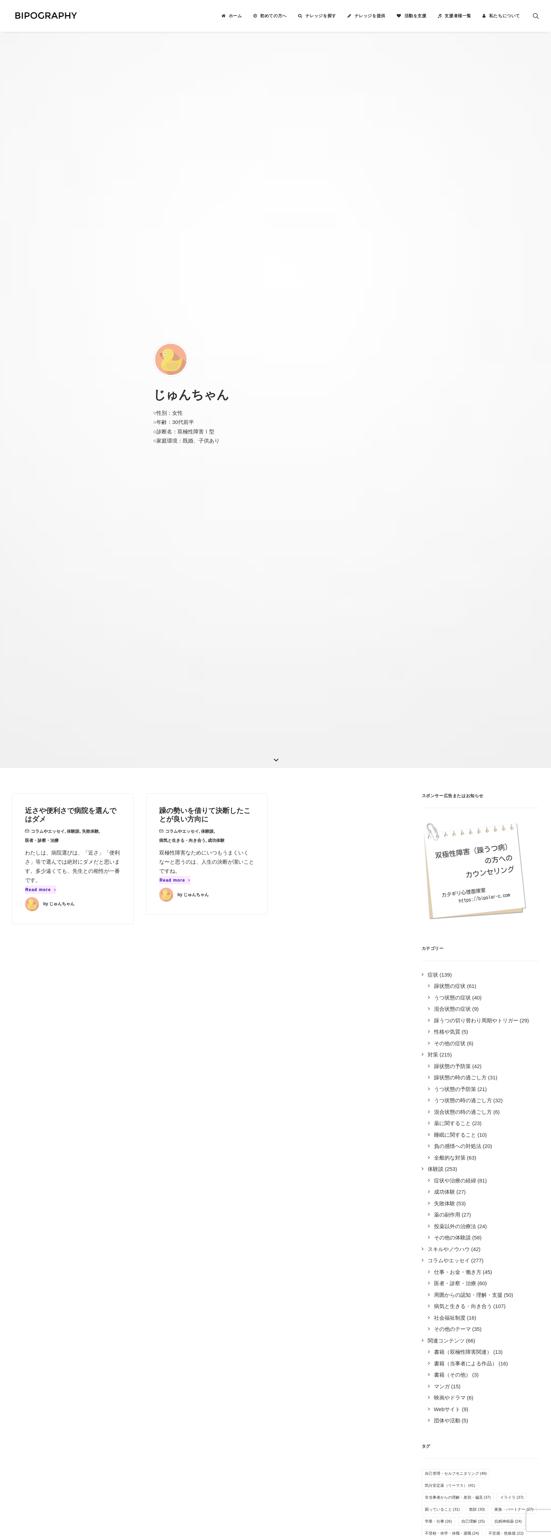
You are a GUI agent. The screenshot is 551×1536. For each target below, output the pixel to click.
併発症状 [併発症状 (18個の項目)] (481, 1012)
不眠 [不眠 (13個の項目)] (433, 1072)
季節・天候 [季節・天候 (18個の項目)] (516, 1012)
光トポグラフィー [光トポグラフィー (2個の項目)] (512, 1239)
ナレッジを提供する (305, 1309)
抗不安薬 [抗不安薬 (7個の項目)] (512, 1167)
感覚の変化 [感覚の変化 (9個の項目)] (514, 1131)
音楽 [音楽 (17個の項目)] (514, 1024)
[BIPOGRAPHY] (43, 15)
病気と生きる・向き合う (182, 271)
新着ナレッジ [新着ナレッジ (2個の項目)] (470, 1239)
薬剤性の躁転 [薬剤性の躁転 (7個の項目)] (439, 1179)
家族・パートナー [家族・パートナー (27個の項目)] (513, 940)
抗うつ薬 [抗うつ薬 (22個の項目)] (436, 976)
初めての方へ (273, 15)
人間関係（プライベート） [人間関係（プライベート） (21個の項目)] (452, 988)
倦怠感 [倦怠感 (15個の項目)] (493, 1036)
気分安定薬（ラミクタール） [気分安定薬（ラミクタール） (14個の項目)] (454, 1048)
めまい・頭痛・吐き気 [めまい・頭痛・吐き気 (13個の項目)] (473, 1072)
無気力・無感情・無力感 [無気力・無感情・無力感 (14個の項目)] (502, 1060)
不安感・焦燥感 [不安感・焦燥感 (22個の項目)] (506, 964)
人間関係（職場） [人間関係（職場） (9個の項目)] (473, 1131)
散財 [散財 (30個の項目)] (477, 940)
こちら (245, 1457)
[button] (536, 16)
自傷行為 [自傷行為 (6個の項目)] (485, 1191)
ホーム (235, 15)
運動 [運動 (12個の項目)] (433, 1095)
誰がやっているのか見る (311, 1355)
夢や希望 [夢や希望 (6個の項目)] (516, 1191)
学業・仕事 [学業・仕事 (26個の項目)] (438, 952)
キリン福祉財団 (198, 1386)
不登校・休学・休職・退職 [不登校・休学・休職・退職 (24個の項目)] (452, 964)
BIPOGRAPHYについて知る (315, 1318)
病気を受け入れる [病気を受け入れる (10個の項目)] (444, 1119)
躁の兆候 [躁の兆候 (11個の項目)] (514, 1095)
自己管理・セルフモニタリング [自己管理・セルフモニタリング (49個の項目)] (456, 904)
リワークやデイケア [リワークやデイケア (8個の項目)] (483, 1143)
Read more (40, 320)
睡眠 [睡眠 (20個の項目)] (433, 1000)
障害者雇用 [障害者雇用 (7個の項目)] (475, 1179)
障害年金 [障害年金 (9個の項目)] (435, 1131)
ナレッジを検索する (305, 1300)
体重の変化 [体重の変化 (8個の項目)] (472, 1155)
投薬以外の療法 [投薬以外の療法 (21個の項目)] (475, 976)
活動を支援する (300, 1327)
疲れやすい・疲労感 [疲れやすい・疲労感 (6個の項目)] (445, 1191)
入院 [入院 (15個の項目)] (465, 1036)
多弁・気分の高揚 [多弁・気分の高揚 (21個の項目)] (507, 988)
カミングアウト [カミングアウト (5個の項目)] (491, 1215)
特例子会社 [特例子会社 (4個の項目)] (510, 1227)
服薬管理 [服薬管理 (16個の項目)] (436, 1036)
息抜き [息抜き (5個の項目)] (433, 1227)
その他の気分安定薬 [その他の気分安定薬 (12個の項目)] (471, 1095)
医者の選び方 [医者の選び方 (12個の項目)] (469, 1083)
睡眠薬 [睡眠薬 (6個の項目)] (433, 1203)
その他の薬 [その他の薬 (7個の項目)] (479, 1167)
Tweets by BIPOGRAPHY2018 (420, 1297)
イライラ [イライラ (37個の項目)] (512, 928)
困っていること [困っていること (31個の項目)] (442, 940)
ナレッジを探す (320, 15)
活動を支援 (415, 15)
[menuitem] (231, 16)
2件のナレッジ (139, 1309)
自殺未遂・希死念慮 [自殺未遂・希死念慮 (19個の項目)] (471, 1000)
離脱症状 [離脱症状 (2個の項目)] (435, 1239)
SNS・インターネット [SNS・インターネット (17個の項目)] (448, 1024)
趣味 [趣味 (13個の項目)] (514, 1072)
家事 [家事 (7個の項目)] (501, 1155)
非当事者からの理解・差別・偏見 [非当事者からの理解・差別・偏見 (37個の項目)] (458, 928)
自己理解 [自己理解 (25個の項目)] (473, 952)
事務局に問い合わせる (308, 1364)
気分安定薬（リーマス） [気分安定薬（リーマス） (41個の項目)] (450, 916)
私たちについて (504, 15)
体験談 (73, 262)
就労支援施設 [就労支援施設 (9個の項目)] (439, 1143)
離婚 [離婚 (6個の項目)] (481, 1203)
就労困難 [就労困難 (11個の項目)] (436, 1107)
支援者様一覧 (458, 15)
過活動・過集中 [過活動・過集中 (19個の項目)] (442, 1012)
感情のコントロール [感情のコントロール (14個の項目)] (446, 1060)
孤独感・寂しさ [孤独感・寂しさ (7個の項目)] (441, 1167)
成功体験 (216, 271)
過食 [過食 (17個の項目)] (489, 1024)
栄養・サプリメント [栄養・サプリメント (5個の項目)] (445, 1215)
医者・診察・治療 (42, 271)
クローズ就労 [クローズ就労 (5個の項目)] (512, 1203)
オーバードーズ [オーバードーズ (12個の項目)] (512, 1083)
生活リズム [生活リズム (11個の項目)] (500, 1107)
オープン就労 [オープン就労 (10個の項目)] (488, 1119)
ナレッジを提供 (370, 15)
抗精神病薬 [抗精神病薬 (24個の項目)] (508, 952)
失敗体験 (90, 262)
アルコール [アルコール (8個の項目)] (437, 1155)
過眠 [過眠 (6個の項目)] (458, 1203)
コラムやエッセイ (48, 262)
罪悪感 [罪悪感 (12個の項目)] (435, 1083)
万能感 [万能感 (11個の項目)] (467, 1107)
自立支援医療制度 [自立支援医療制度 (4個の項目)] (470, 1227)
